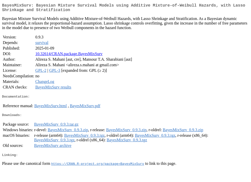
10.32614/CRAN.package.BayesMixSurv (68, 56)
